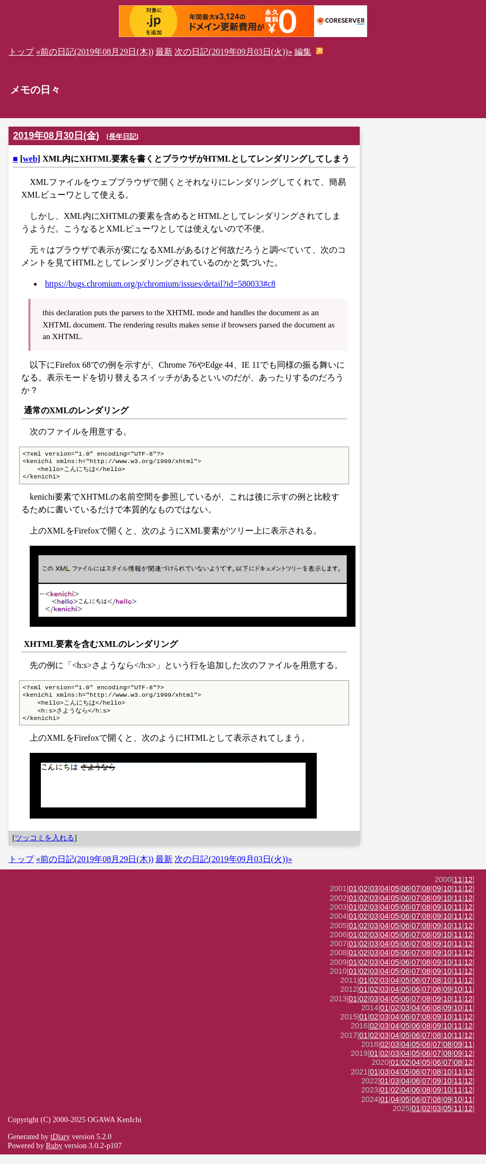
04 (384, 898)
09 (436, 898)
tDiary (60, 1146)
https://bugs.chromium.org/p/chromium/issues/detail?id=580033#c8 (160, 283)
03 (374, 898)
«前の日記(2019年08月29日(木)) (94, 51)
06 (405, 898)
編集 (302, 51)
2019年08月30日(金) (56, 135)
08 (426, 898)
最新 (163, 51)
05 (394, 898)
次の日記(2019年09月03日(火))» (233, 51)
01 (353, 898)
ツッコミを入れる (44, 847)
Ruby (54, 1155)
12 (468, 889)
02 (363, 898)
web (30, 158)
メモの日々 (35, 89)
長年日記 (122, 136)
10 (447, 898)
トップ (21, 51)
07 (416, 898)
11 (458, 889)
